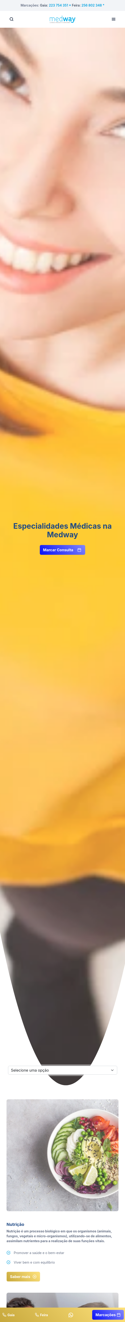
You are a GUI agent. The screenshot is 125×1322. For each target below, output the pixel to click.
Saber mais (23, 1276)
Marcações (108, 1314)
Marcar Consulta (62, 550)
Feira (41, 1314)
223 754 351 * (60, 5)
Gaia (8, 1314)
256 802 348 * (93, 5)
